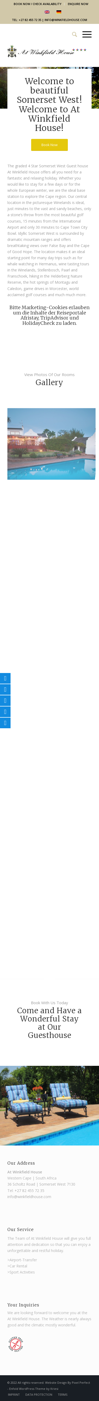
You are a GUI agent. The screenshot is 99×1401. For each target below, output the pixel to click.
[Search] (72, 34)
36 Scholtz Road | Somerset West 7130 (41, 1184)
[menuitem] (37, 4)
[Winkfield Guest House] (47, 56)
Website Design (56, 1383)
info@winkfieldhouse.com (66, 20)
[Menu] (84, 34)
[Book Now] (49, 145)
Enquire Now (78, 4)
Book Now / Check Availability (38, 4)
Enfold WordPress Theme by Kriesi (33, 1389)
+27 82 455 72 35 (29, 1190)
